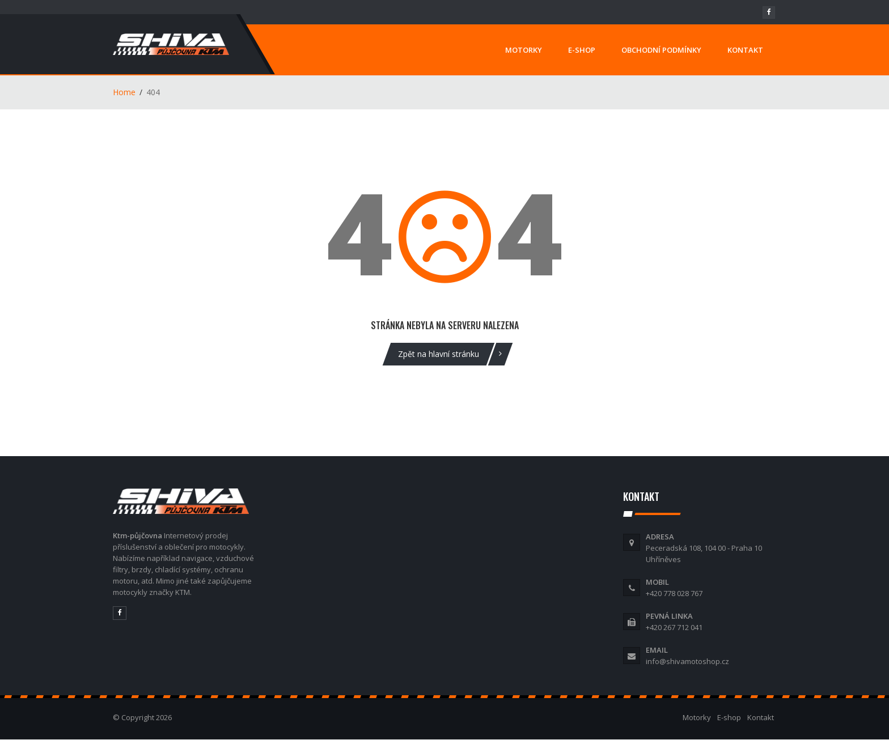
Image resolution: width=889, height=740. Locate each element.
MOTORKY (523, 50)
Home (124, 92)
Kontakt (760, 717)
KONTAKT (745, 50)
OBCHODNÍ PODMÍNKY (661, 50)
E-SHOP (581, 50)
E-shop (729, 717)
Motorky (697, 717)
